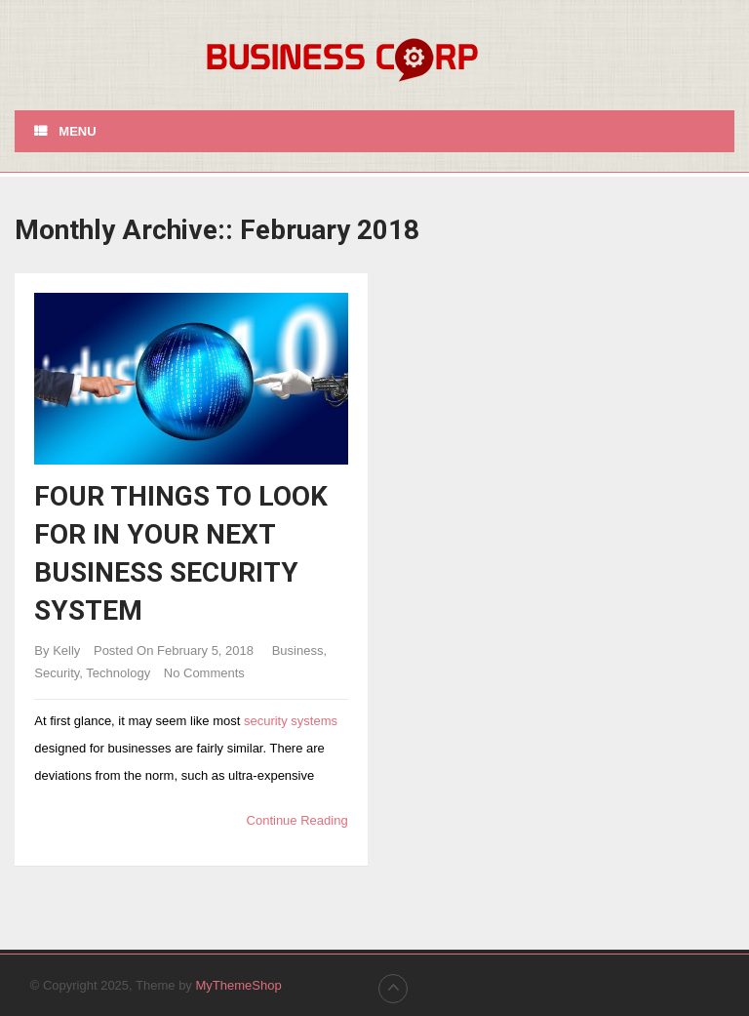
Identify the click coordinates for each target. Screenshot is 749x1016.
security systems (290, 720)
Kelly (66, 650)
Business (298, 650)
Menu (77, 131)
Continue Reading (297, 820)
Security (56, 673)
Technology (118, 673)
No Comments (204, 673)
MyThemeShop (238, 985)
